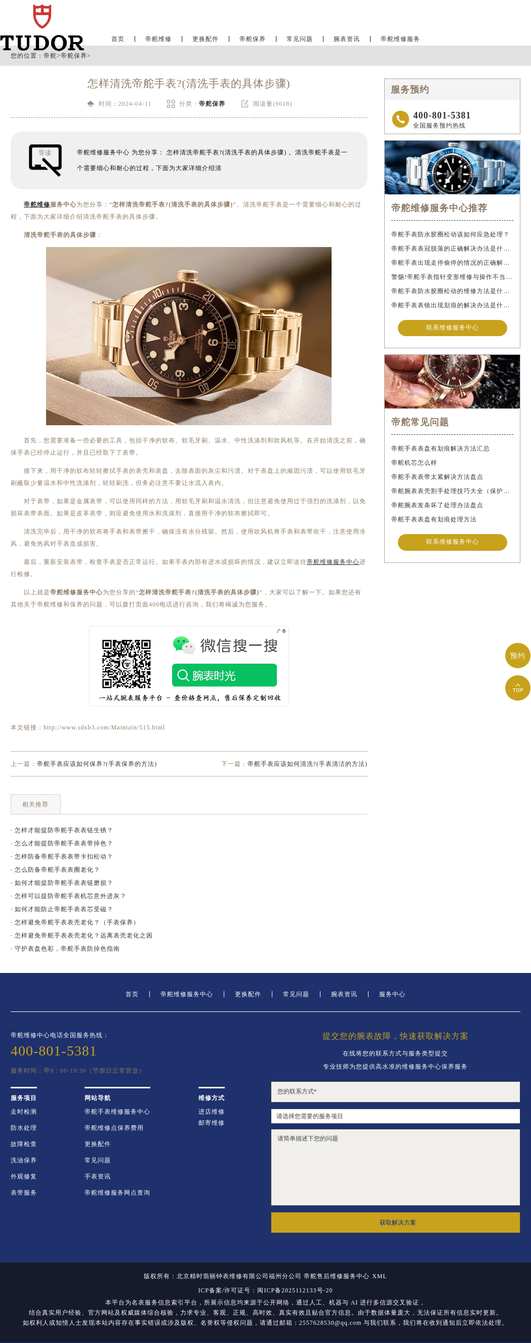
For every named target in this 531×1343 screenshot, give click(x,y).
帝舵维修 (158, 38)
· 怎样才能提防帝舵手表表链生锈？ (62, 830)
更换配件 (205, 38)
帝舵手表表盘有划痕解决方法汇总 (440, 449)
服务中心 (392, 994)
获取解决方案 (398, 1222)
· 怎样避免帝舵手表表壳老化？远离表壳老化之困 (82, 935)
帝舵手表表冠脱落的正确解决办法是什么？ (452, 248)
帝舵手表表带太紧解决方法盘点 (437, 477)
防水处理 (24, 1128)
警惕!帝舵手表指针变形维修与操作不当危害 (452, 276)
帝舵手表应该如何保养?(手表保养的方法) (97, 763)
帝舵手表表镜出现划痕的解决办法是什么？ (452, 305)
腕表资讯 (347, 38)
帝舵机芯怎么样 (414, 463)
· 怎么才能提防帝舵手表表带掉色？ (62, 843)
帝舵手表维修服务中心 (117, 1112)
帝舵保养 (252, 38)
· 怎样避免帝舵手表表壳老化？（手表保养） (75, 922)
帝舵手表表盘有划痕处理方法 (434, 520)
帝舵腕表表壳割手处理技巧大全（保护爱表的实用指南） (452, 492)
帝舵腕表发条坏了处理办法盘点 (437, 506)
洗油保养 (24, 1160)
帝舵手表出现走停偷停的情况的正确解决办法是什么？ (452, 262)
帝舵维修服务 (400, 38)
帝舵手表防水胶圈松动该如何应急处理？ (450, 234)
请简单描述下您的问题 (395, 1167)
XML (379, 1276)
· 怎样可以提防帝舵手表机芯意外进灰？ (69, 896)
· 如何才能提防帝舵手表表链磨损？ (62, 882)
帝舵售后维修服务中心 (337, 1276)
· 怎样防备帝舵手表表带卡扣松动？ (62, 856)
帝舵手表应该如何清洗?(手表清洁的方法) (307, 763)
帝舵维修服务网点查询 (117, 1193)
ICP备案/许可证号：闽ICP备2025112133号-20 (265, 1290)
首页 (118, 38)
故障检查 (24, 1144)
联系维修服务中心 (452, 328)
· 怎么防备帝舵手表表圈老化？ (55, 869)
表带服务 (24, 1193)
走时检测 (24, 1112)
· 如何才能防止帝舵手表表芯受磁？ (62, 909)
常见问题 (300, 38)
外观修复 (24, 1176)
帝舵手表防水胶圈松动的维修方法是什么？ (452, 291)
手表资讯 (98, 1176)
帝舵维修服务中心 (186, 994)
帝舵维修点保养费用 (114, 1128)
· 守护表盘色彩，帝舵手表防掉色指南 (65, 948)
